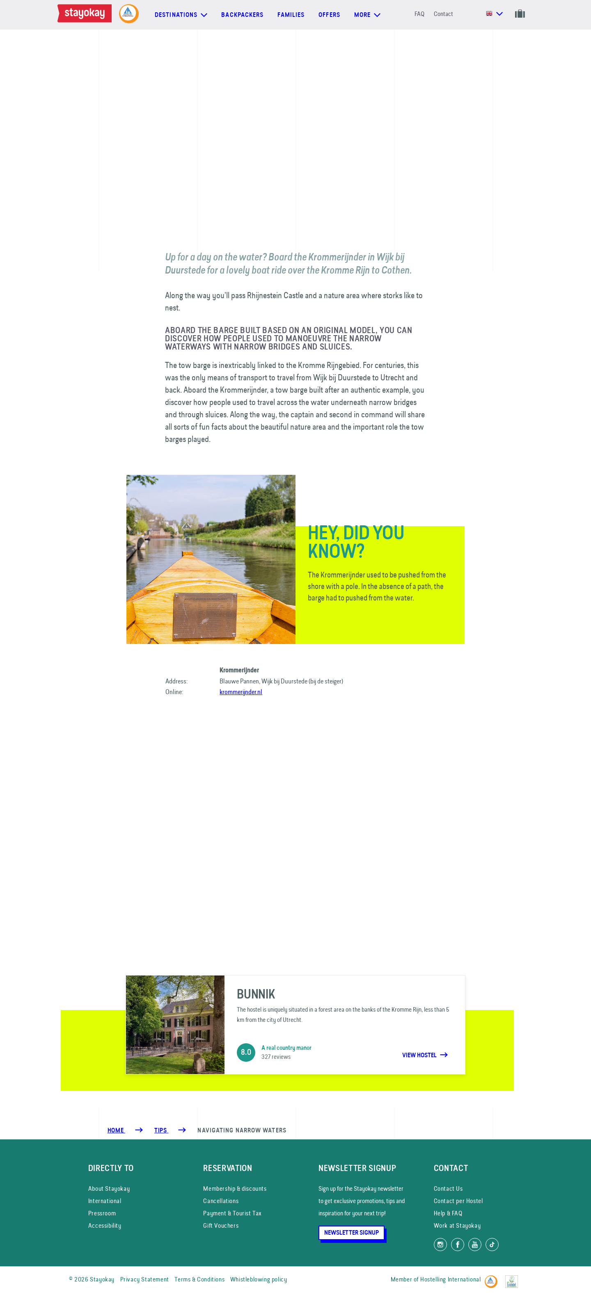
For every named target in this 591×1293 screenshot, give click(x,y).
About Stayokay (109, 1188)
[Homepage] (86, 14)
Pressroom (102, 1213)
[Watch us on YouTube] (474, 1244)
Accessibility (104, 1225)
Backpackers (242, 14)
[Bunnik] (295, 1024)
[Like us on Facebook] (457, 1244)
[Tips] (161, 1130)
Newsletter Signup (351, 1232)
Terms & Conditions (199, 1279)
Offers (329, 14)
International (104, 1200)
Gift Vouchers (220, 1225)
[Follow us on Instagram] (440, 1244)
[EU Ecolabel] (513, 1278)
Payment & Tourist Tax (232, 1213)
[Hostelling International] (493, 1278)
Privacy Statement (144, 1279)
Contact (443, 13)
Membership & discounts (234, 1188)
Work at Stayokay (457, 1225)
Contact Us (448, 1188)
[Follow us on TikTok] (492, 1244)
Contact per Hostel (458, 1200)
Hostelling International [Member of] (450, 1279)
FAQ (419, 13)
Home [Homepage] (116, 1130)
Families (291, 14)
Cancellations (220, 1200)
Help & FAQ (448, 1213)
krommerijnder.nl (241, 691)
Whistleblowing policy (258, 1279)
